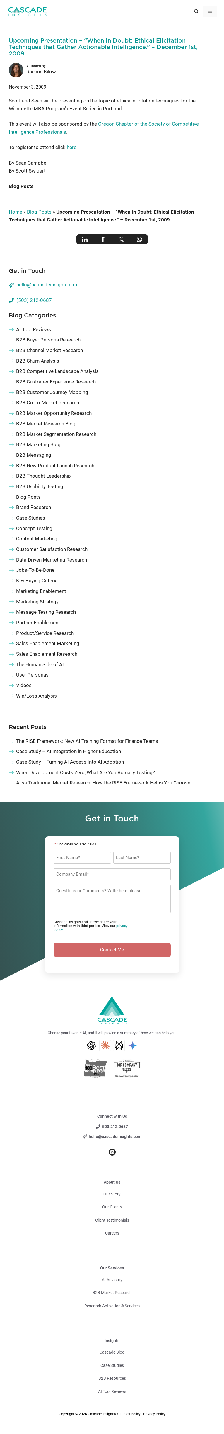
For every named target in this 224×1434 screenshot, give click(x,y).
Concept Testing (34, 528)
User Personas (32, 675)
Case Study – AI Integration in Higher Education (68, 751)
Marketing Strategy (37, 602)
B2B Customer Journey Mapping (52, 392)
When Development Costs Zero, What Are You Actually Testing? (85, 772)
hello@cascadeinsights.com (47, 285)
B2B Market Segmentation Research (56, 434)
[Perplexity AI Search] (119, 1045)
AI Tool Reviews (33, 329)
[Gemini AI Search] (132, 1045)
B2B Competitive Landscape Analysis (57, 371)
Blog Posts (21, 186)
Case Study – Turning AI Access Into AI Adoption (70, 762)
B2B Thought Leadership (43, 476)
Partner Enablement (38, 622)
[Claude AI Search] (105, 1045)
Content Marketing (36, 539)
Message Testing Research (46, 612)
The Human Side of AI (40, 664)
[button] (196, 11)
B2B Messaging (33, 455)
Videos (24, 685)
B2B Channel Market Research (49, 350)
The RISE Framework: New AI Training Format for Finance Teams (87, 741)
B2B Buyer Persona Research (48, 340)
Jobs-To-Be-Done (35, 570)
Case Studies (30, 518)
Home (15, 212)
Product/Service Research (45, 633)
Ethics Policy (130, 1414)
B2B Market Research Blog (46, 424)
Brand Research (33, 507)
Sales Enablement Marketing (47, 643)
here (71, 147)
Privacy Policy (154, 1414)
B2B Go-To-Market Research (47, 402)
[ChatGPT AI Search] (91, 1045)
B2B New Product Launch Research (55, 466)
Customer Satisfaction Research (52, 549)
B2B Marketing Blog (38, 444)
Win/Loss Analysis (36, 696)
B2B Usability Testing (39, 486)
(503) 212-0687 (34, 300)
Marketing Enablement (41, 591)
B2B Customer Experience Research (56, 382)
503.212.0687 (115, 1126)
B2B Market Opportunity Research (54, 413)
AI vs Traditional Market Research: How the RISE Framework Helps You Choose (103, 783)
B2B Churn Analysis (37, 361)
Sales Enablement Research (46, 654)
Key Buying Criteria (37, 581)
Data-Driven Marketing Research (51, 560)
